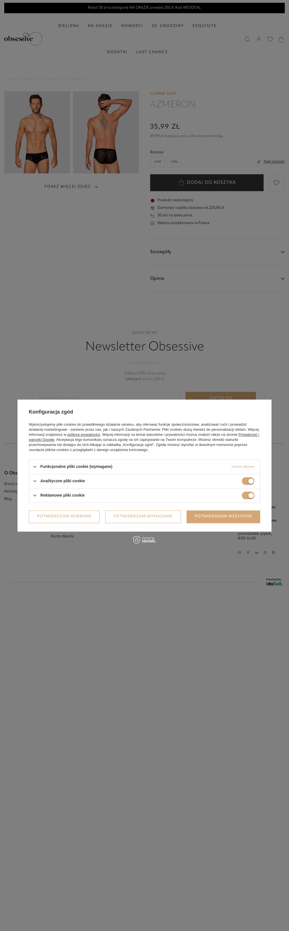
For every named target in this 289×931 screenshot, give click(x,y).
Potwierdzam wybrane (64, 516)
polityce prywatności (83, 434)
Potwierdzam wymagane (142, 516)
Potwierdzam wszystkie (223, 516)
